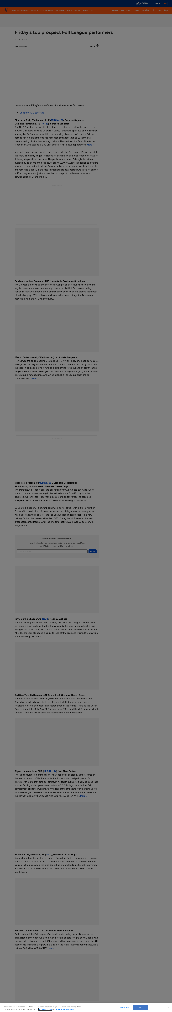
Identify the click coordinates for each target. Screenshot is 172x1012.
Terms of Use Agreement (65, 1009)
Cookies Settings (123, 1007)
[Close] (168, 1007)
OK (140, 1007)
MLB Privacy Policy (45, 1009)
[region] (86, 1007)
